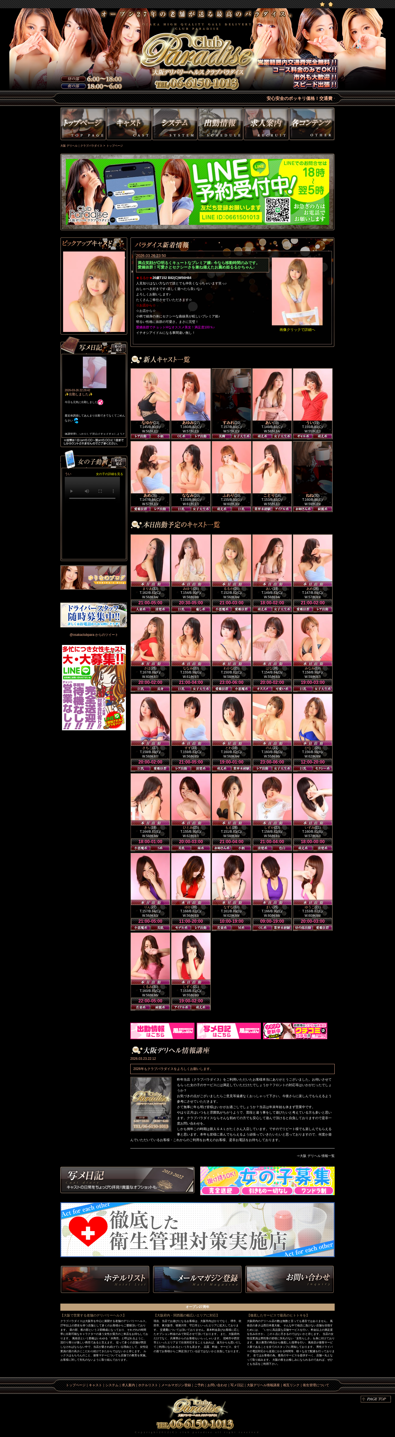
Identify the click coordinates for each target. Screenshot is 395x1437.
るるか (228, 589)
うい (310, 422)
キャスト (129, 124)
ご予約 (199, 1385)
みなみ (310, 668)
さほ (147, 668)
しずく (188, 987)
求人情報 (266, 124)
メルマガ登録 (197, 1279)
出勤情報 (220, 124)
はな (269, 668)
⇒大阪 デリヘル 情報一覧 (316, 1156)
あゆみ (188, 422)
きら (147, 827)
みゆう (188, 589)
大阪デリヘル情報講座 (263, 1385)
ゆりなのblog (93, 577)
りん (147, 907)
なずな (228, 907)
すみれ (228, 422)
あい (269, 422)
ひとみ (188, 827)
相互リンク (291, 1385)
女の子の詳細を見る (109, 474)
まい (269, 907)
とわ (228, 748)
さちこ (147, 748)
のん (269, 748)
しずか (269, 827)
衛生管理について (316, 1385)
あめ (147, 495)
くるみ (147, 987)
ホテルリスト (105, 1279)
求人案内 (128, 1385)
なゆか (147, 422)
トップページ (82, 124)
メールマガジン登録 (176, 1385)
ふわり (228, 495)
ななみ (188, 495)
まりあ (147, 589)
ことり (269, 495)
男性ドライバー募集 (93, 615)
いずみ (310, 827)
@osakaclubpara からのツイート (94, 635)
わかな (228, 668)
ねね (310, 495)
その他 (312, 124)
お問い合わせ (289, 1279)
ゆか (188, 907)
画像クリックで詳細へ (297, 330)
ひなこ (310, 748)
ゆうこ (310, 907)
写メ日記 (127, 1181)
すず (188, 748)
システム (175, 124)
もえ (228, 827)
